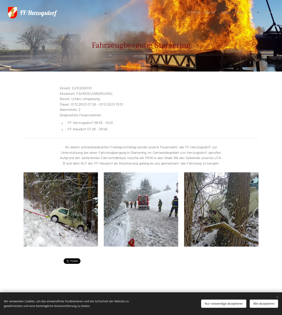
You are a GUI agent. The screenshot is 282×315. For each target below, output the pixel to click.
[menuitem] (246, 13)
